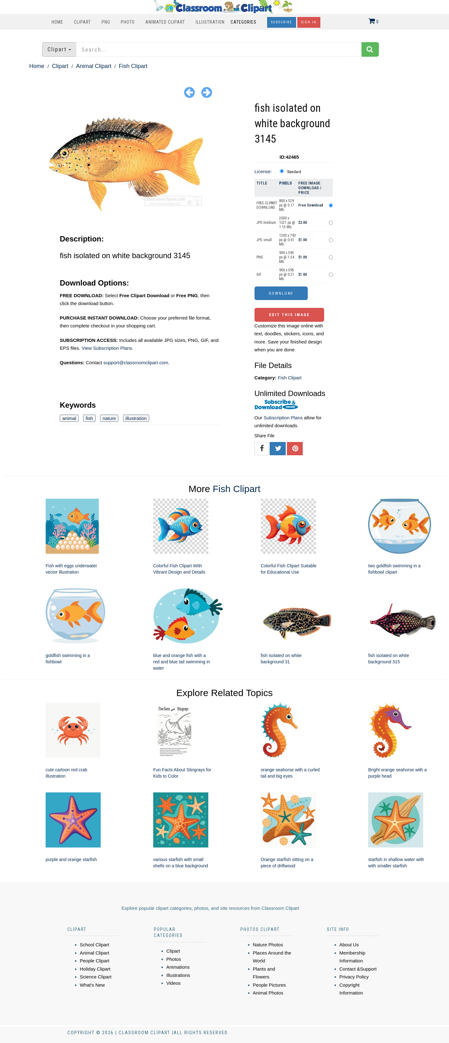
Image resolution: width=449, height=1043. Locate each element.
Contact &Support (358, 969)
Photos (173, 959)
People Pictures (269, 985)
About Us (349, 944)
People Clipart (94, 960)
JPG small (264, 240)
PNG (106, 22)
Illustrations (178, 975)
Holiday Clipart (95, 969)
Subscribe (281, 22)
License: (263, 171)
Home (57, 22)
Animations (178, 967)
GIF (258, 274)
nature (109, 418)
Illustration (210, 22)
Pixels (285, 183)
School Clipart (94, 944)
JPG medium (266, 222)
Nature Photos (268, 944)
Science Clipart (96, 976)
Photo (128, 22)
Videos (173, 983)
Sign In (309, 22)
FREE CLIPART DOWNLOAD (266, 205)
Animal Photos (268, 992)
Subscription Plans (283, 417)
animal (69, 418)
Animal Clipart (93, 66)
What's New (92, 985)
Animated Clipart (165, 22)
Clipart (82, 22)
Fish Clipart (133, 66)
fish (89, 418)
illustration (136, 418)
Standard (294, 172)
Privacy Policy (354, 976)
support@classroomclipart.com (135, 362)
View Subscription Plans (106, 348)
